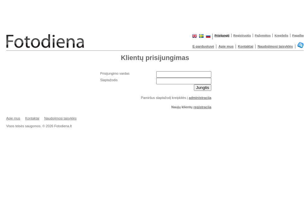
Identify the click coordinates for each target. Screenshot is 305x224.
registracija (202, 107)
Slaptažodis (109, 80)
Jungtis (202, 87)
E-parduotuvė (203, 46)
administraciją (200, 98)
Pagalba (298, 35)
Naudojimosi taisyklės (275, 46)
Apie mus (226, 46)
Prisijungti (221, 35)
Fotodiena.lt (62, 39)
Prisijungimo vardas (114, 73)
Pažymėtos (263, 35)
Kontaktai (245, 46)
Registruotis (242, 35)
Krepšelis (281, 35)
